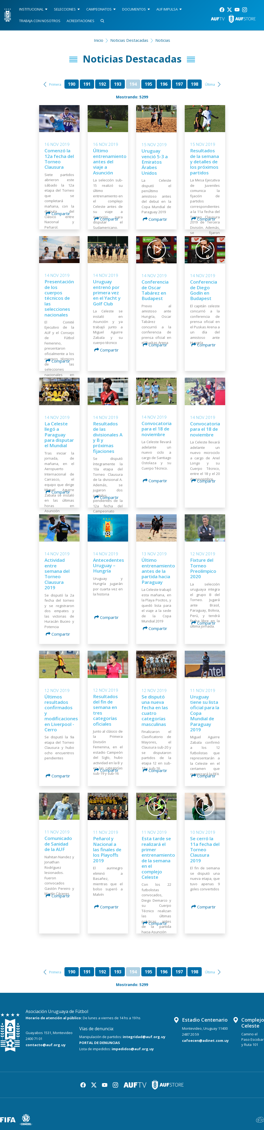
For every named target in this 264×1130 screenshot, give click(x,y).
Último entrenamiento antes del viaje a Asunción (109, 161)
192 (102, 84)
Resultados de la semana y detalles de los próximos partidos (204, 161)
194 (133, 84)
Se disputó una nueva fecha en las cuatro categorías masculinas (155, 710)
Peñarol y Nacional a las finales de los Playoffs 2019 (107, 849)
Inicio (98, 40)
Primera (55, 84)
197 (179, 84)
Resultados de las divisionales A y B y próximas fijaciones (107, 437)
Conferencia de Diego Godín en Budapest (203, 290)
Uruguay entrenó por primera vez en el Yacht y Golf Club (107, 292)
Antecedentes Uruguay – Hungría (108, 565)
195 (148, 84)
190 (71, 84)
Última (210, 84)
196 (163, 84)
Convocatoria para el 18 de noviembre (157, 428)
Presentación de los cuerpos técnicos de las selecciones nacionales (59, 298)
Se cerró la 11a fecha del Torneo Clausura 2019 (205, 849)
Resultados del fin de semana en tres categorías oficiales (105, 710)
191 (87, 84)
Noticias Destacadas (129, 40)
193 (117, 84)
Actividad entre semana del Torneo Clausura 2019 (57, 574)
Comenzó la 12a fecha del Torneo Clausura (59, 158)
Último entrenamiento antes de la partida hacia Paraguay (158, 571)
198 (194, 84)
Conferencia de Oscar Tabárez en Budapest (155, 290)
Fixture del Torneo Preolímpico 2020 (203, 568)
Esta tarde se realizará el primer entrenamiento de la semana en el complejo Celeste (158, 857)
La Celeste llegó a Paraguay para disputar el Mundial (59, 435)
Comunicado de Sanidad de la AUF (58, 843)
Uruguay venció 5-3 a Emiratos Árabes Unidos (155, 162)
